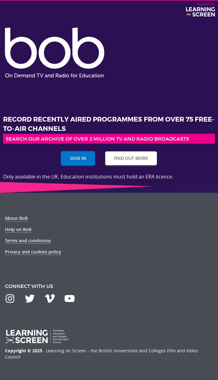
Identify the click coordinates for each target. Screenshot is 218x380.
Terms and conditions (28, 240)
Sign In (78, 158)
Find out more (131, 158)
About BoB (16, 218)
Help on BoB (18, 229)
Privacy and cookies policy (33, 252)
